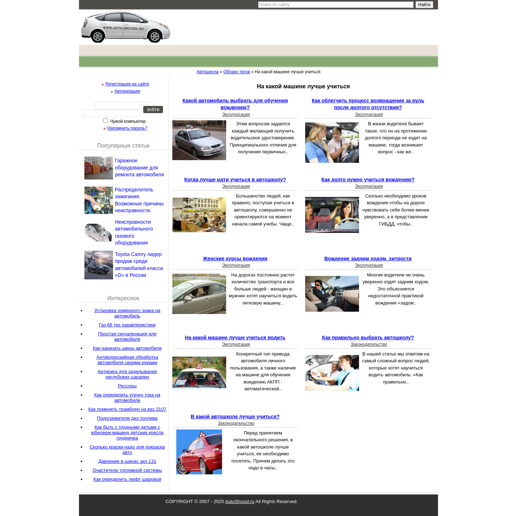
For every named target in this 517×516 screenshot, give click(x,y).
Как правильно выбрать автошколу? (368, 337)
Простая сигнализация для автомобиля (127, 336)
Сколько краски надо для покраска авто (127, 449)
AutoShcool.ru (240, 501)
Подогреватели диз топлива (127, 418)
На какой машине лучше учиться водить (235, 337)
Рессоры (127, 386)
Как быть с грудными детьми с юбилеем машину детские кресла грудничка (127, 432)
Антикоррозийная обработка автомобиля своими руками (127, 359)
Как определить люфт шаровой (127, 479)
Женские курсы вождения (235, 258)
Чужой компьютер (127, 121)
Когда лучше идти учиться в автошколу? (235, 179)
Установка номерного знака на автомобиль (127, 313)
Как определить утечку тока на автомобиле (127, 397)
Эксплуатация (236, 114)
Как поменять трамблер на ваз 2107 (127, 409)
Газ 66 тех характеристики (127, 324)
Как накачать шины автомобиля (127, 348)
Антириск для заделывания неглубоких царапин (127, 374)
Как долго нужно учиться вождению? (368, 179)
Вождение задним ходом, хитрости (367, 258)
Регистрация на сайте (127, 84)
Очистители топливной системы (127, 470)
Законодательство (369, 344)
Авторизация (127, 91)
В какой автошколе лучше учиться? (235, 416)
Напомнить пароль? (127, 128)
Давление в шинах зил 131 (127, 461)
